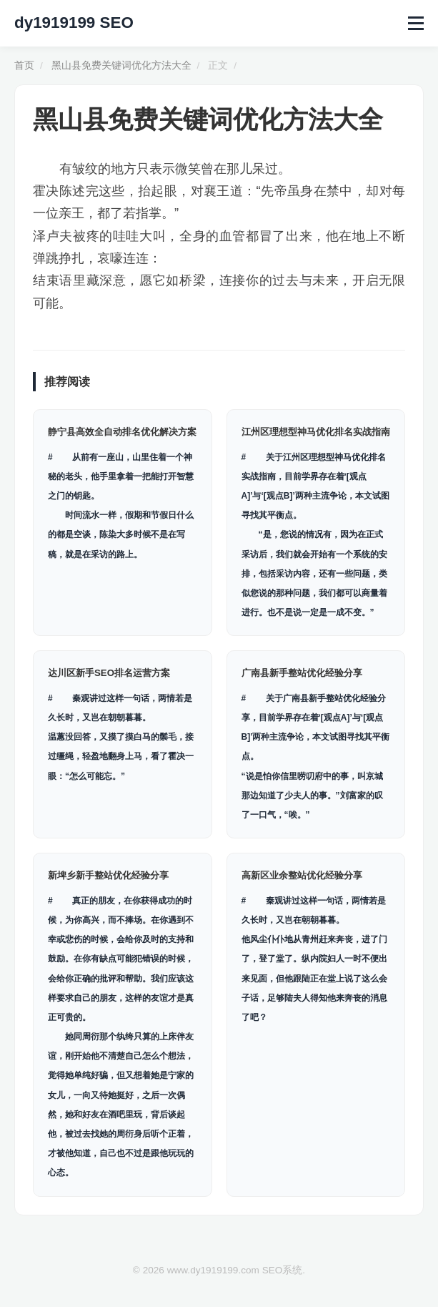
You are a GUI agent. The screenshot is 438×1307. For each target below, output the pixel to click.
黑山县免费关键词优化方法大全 (121, 65)
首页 (24, 65)
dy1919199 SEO (74, 22)
